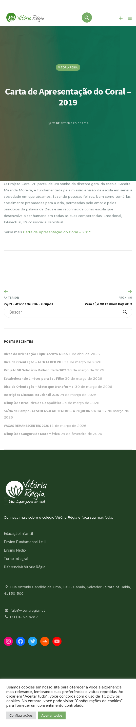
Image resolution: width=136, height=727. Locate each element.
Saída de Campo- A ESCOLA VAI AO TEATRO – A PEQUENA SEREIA (52, 411)
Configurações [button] (21, 715)
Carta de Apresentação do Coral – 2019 (57, 232)
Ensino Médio (15, 550)
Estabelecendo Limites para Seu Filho (34, 378)
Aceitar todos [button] (52, 715)
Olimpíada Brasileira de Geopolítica (32, 403)
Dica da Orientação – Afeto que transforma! (39, 386)
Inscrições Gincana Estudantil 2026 (31, 394)
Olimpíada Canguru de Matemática (32, 433)
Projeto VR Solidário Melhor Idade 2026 (35, 370)
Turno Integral (16, 558)
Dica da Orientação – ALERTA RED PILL (33, 362)
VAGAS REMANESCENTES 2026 (26, 425)
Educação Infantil (18, 533)
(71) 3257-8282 (21, 616)
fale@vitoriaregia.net (24, 610)
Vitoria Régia (68, 67)
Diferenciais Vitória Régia (24, 566)
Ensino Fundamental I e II (25, 541)
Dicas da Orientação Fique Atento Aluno (36, 354)
